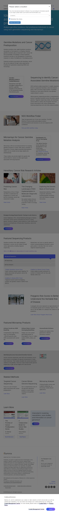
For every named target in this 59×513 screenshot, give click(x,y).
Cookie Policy (43, 503)
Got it (50, 509)
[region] (29, 503)
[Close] (49, 6)
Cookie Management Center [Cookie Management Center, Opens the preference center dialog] (36, 509)
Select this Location (15, 22)
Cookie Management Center (12, 503)
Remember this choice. (15, 19)
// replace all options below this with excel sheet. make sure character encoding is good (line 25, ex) (29, 15)
